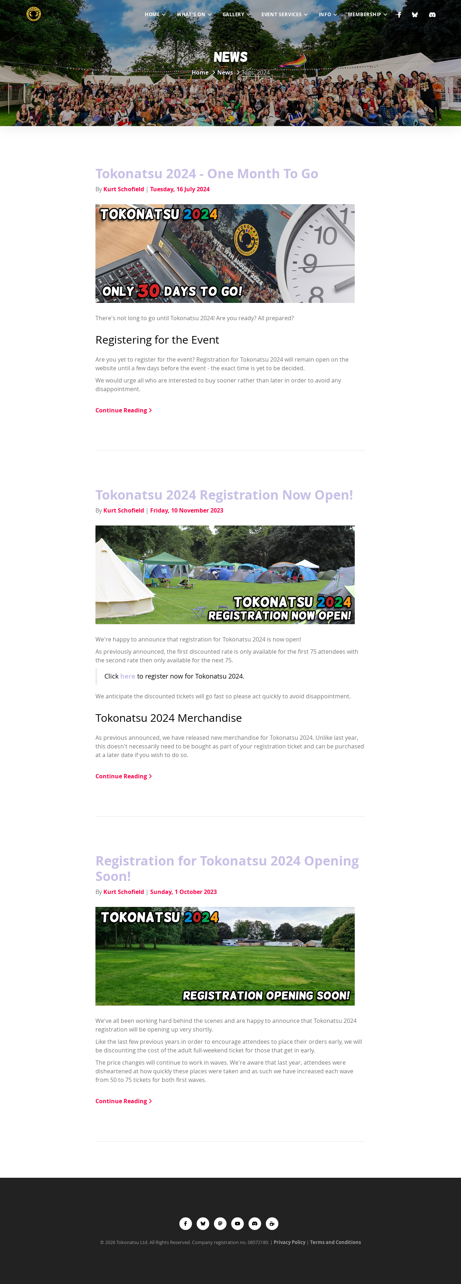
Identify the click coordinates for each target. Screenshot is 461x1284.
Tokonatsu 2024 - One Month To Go (206, 173)
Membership (364, 14)
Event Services (281, 14)
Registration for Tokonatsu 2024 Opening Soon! (227, 868)
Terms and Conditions (335, 1242)
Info (325, 14)
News (225, 72)
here (127, 676)
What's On (191, 14)
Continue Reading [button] (123, 410)
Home (152, 14)
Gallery (234, 14)
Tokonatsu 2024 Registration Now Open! (224, 495)
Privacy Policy (289, 1242)
